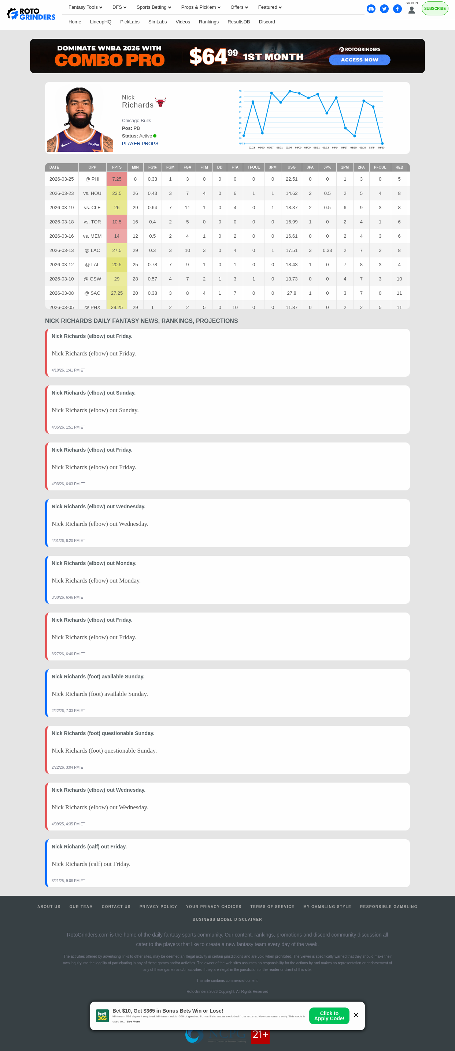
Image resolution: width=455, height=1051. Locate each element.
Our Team (81, 907)
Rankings (209, 22)
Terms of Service (273, 907)
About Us (48, 907)
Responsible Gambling (389, 907)
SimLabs (157, 22)
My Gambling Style (327, 907)
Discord (267, 22)
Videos (183, 22)
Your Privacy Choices (214, 907)
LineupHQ (101, 22)
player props (140, 143)
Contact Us (116, 907)
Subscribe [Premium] (435, 9)
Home (75, 22)
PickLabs (130, 22)
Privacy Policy (158, 907)
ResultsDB (239, 22)
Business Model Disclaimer (227, 920)
